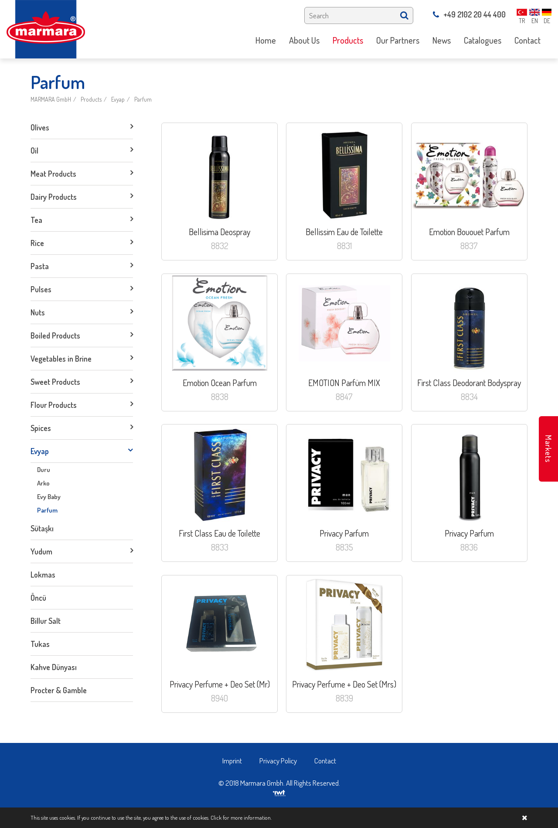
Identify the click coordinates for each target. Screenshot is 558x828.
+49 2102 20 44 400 (469, 14)
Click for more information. (241, 817)
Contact (325, 760)
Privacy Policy (278, 760)
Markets (548, 449)
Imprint (232, 760)
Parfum (143, 99)
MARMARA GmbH (51, 99)
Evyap (118, 99)
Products (91, 99)
